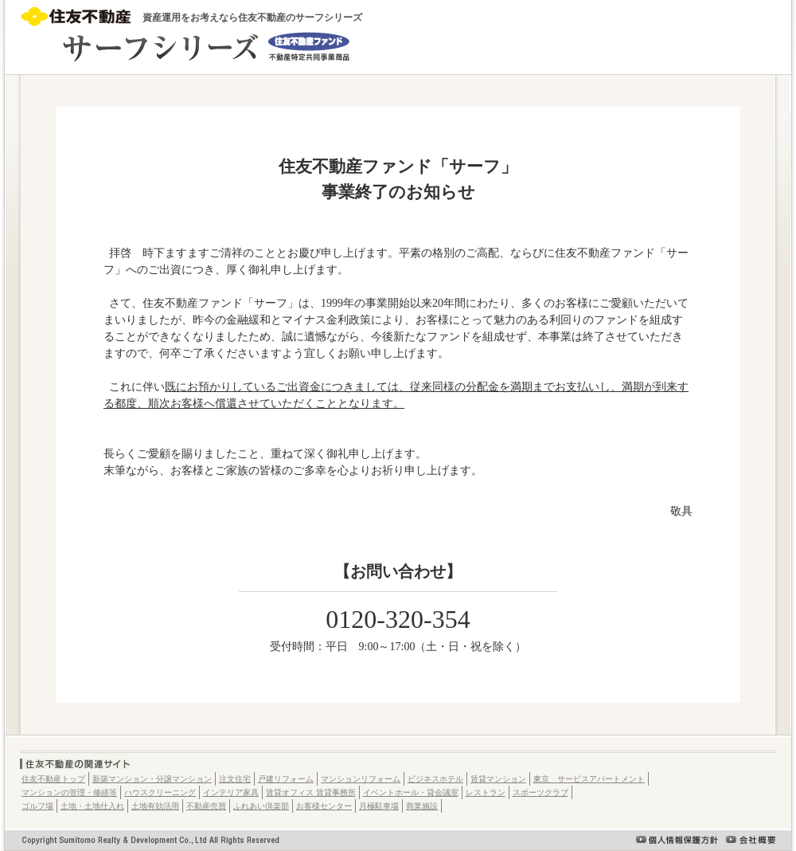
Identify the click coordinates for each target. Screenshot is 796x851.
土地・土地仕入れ (92, 806)
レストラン (485, 792)
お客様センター (324, 806)
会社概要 (750, 839)
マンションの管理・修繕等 (69, 792)
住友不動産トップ (53, 779)
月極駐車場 (379, 806)
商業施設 (422, 806)
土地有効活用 (155, 806)
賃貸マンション (498, 779)
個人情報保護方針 (677, 839)
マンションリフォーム (360, 779)
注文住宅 (235, 779)
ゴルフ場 (37, 806)
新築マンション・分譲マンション (152, 779)
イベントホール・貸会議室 (410, 792)
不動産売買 (206, 806)
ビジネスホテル (435, 779)
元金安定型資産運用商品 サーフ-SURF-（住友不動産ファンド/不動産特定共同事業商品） (186, 47)
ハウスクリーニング (160, 792)
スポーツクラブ (540, 792)
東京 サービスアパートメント (589, 779)
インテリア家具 (231, 792)
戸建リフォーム (286, 779)
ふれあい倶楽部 (261, 806)
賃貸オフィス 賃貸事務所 (311, 792)
